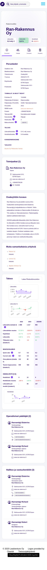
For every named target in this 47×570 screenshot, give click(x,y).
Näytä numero (20, 445)
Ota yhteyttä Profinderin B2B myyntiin (23, 563)
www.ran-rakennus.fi (27, 108)
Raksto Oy (12, 251)
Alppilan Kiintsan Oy (15, 266)
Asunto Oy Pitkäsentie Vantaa (13, 148)
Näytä (24, 122)
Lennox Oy (12, 258)
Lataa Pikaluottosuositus (30, 279)
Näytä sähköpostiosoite (23, 447)
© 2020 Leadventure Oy (13, 557)
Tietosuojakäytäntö (26, 559)
